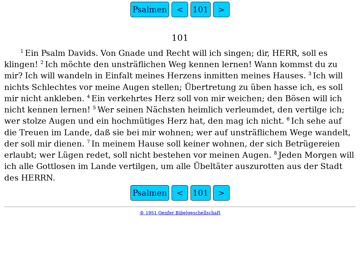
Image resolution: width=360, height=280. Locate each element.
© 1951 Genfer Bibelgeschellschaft (180, 212)
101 (200, 9)
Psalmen (150, 9)
